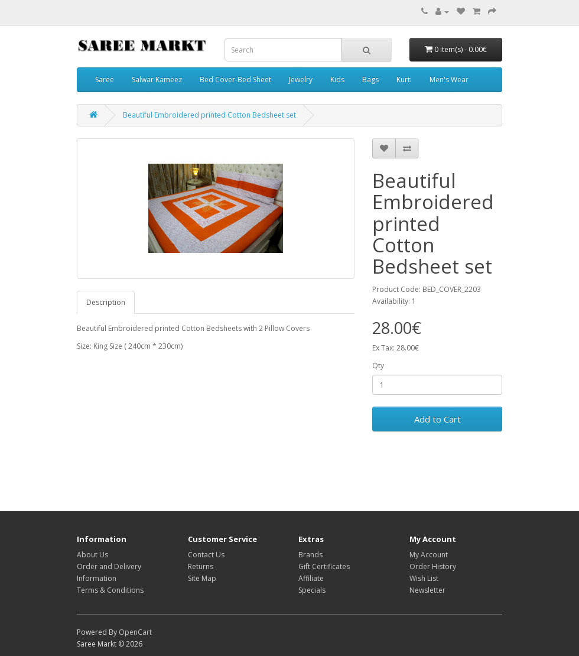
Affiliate (311, 578)
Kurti (404, 79)
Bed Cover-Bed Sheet (235, 79)
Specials (312, 590)
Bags (370, 79)
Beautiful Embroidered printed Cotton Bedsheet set (209, 115)
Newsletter (427, 590)
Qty (378, 366)
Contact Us (206, 555)
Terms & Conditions (110, 590)
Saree (104, 79)
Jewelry (301, 79)
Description (105, 302)
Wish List (423, 578)
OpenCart (135, 632)
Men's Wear (449, 79)
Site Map (202, 578)
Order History (432, 566)
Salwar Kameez (157, 79)
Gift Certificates (324, 566)
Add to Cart (437, 419)
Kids (337, 79)
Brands (310, 555)
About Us (92, 555)
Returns (200, 566)
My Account (428, 555)
